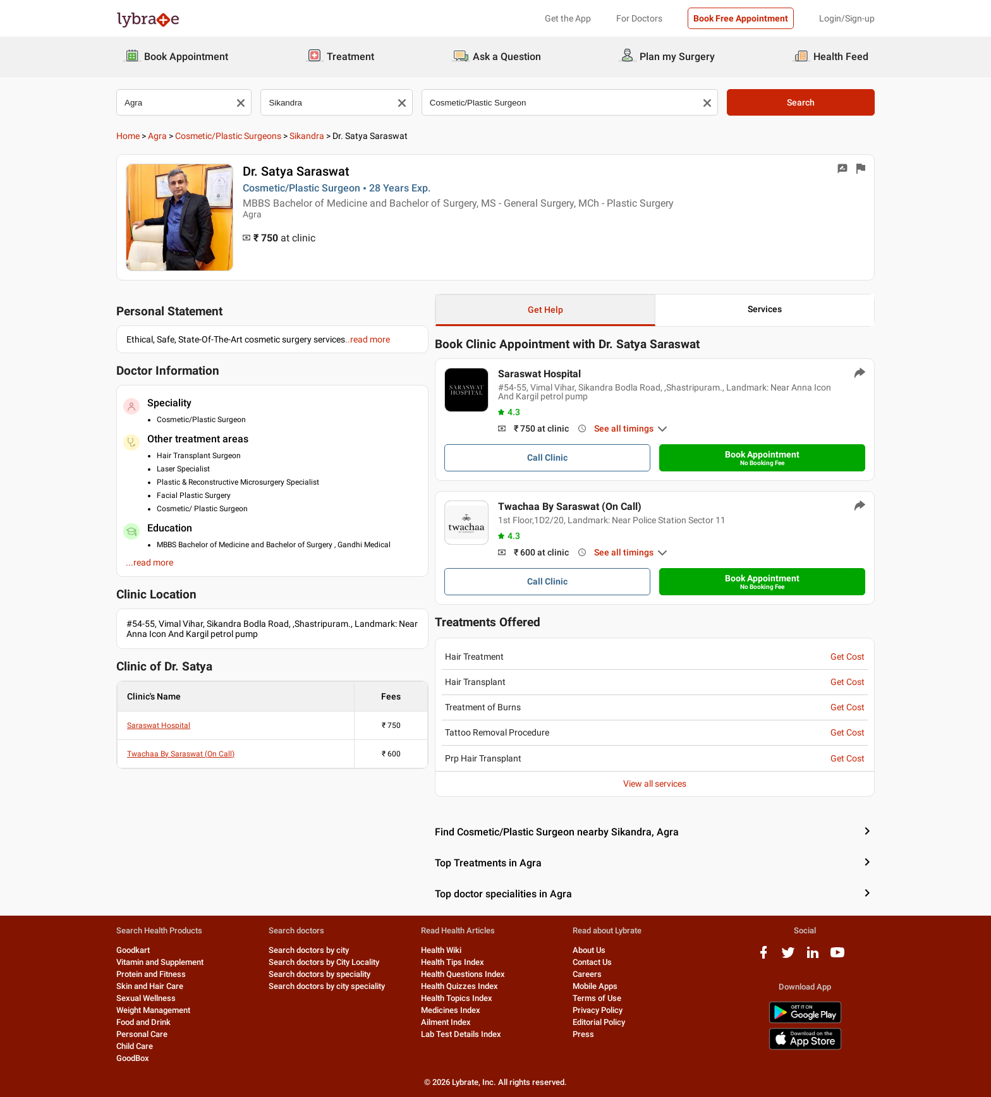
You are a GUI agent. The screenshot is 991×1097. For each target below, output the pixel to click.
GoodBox (132, 1058)
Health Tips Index (452, 962)
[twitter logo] (788, 957)
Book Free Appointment (740, 18)
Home (128, 136)
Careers (587, 974)
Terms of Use (597, 998)
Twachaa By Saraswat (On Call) (180, 753)
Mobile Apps (595, 986)
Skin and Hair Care (149, 986)
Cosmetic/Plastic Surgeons (228, 136)
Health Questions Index (463, 974)
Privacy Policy (598, 1010)
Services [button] (765, 309)
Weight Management (153, 1010)
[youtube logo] (837, 957)
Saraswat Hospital (158, 725)
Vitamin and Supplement (160, 962)
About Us (589, 950)
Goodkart (133, 950)
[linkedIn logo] (812, 957)
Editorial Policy (599, 1022)
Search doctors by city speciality (327, 986)
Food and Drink (143, 1022)
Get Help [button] (545, 310)
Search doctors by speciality (319, 974)
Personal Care (141, 1034)
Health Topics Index (456, 998)
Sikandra (306, 136)
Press (583, 1034)
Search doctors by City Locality (324, 962)
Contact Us (592, 962)
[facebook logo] (763, 957)
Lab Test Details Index (461, 1034)
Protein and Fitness (151, 974)
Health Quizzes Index (459, 986)
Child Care (134, 1046)
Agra (157, 136)
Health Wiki (441, 950)
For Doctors (639, 18)
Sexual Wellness (146, 998)
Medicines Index (450, 1010)
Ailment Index (446, 1022)
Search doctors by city (309, 950)
